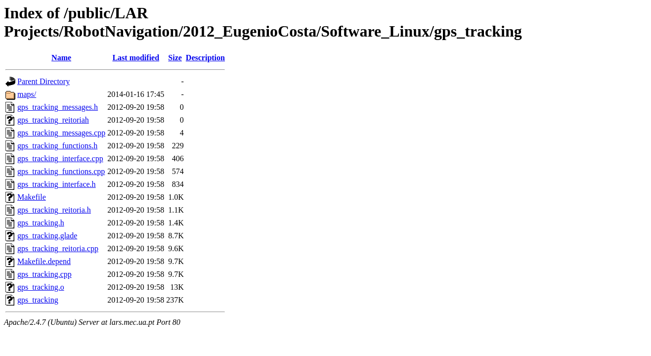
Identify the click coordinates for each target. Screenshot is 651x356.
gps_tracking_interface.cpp (60, 158)
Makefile (31, 197)
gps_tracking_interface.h (56, 184)
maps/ (26, 94)
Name (61, 57)
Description (205, 57)
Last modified (135, 57)
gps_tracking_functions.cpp (61, 171)
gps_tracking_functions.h (57, 145)
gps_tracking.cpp (44, 274)
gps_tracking (37, 300)
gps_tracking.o (40, 287)
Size (175, 57)
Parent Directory (43, 81)
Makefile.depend (44, 261)
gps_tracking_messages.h (57, 107)
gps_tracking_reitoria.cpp (57, 248)
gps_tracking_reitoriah (53, 120)
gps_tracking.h (40, 223)
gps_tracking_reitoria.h (54, 210)
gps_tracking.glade (47, 235)
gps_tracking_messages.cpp (61, 133)
